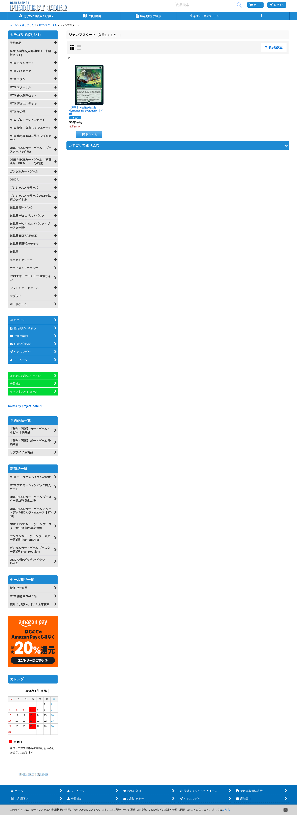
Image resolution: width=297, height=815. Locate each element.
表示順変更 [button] (274, 47)
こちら (226, 809)
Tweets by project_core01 (25, 406)
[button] (261, 16)
